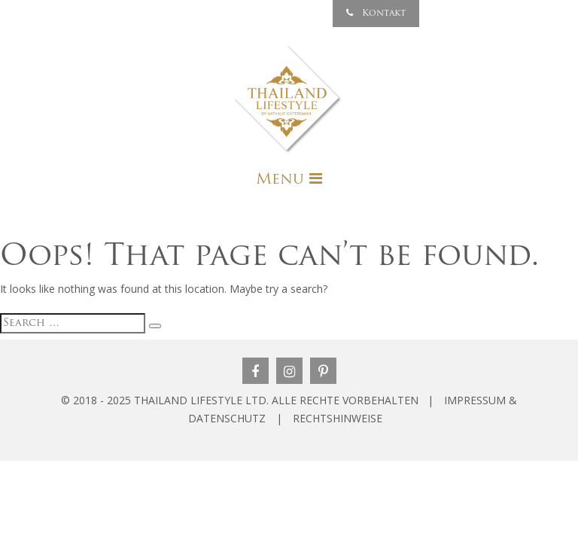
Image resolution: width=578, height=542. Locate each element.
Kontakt (376, 13)
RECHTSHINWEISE (337, 418)
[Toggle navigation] (289, 179)
